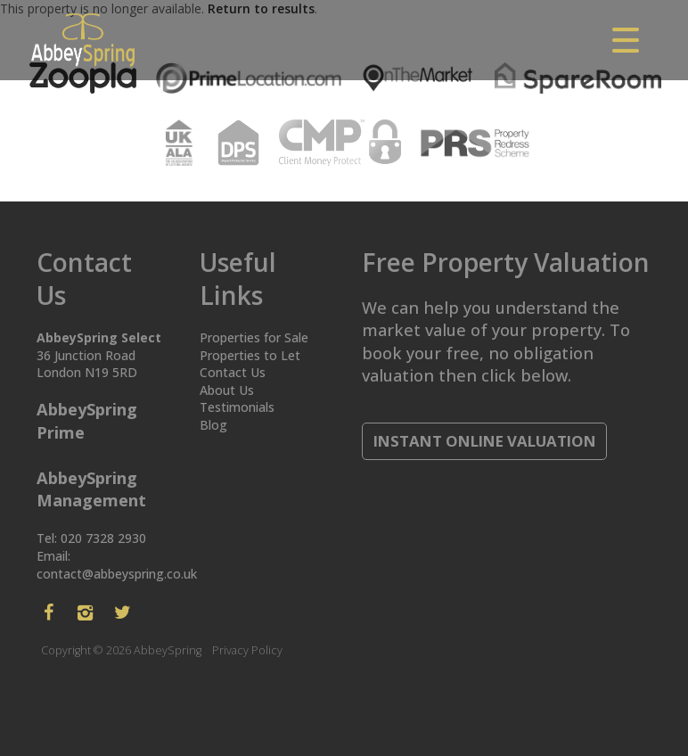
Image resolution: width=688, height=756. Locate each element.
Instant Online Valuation (484, 441)
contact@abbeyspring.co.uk (117, 573)
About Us (227, 390)
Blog (213, 424)
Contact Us (233, 372)
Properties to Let (250, 355)
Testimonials (237, 407)
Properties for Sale (254, 337)
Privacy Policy (247, 650)
